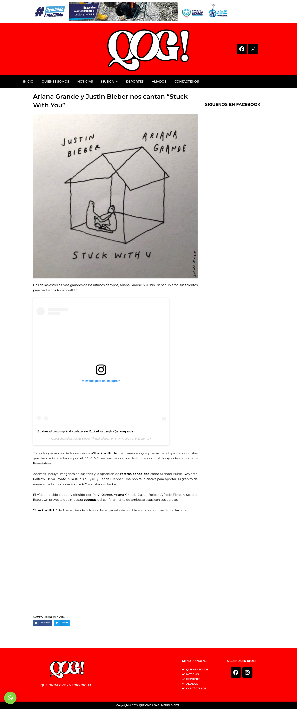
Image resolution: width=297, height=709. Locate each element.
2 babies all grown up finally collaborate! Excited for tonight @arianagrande (85, 431)
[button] (42, 623)
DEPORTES (135, 81)
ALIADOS (159, 81)
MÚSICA (109, 81)
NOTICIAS (85, 81)
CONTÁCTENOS (186, 81)
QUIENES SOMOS (55, 81)
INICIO (28, 81)
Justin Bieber (81, 439)
